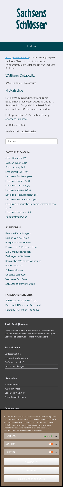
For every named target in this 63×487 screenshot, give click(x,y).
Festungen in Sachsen (17, 256)
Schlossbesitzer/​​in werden (20, 284)
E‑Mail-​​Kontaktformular (15, 397)
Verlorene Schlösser (16, 279)
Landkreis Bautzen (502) (18, 176)
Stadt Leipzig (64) (15, 167)
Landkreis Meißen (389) (18, 190)
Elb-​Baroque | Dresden (18, 251)
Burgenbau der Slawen (18, 242)
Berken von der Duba (17, 238)
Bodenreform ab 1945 (15, 393)
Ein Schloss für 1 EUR (14, 362)
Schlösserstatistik (13, 354)
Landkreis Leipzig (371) (17, 185)
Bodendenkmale (12, 384)
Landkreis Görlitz (21, 57)
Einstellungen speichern (31, 478)
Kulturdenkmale (12, 389)
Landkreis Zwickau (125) (18, 212)
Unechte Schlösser (15, 274)
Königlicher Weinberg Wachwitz (23, 261)
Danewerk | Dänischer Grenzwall (23, 305)
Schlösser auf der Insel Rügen (21, 300)
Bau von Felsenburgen (17, 233)
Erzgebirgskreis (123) (16, 172)
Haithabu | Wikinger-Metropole (22, 309)
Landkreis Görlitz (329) (17, 181)
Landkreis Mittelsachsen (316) (21, 194)
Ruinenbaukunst (14, 265)
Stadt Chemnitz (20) (16, 158)
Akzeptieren (31, 461)
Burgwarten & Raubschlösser (21, 247)
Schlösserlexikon (14, 270)
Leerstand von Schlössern (16, 358)
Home (8, 57)
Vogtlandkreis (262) (16, 216)
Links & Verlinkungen (14, 366)
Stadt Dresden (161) (16, 162)
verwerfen (31, 470)
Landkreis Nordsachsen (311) (21, 199)
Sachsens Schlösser (16, 119)
